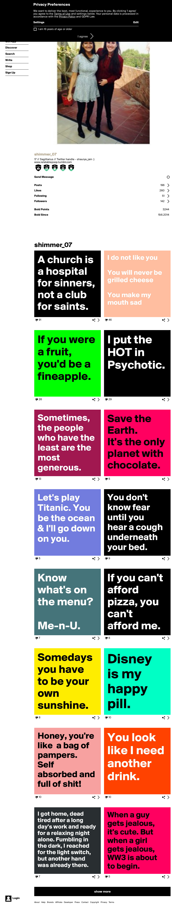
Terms (111, 902)
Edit (136, 22)
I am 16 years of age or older (55, 29)
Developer (68, 902)
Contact (84, 902)
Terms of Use (62, 13)
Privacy (104, 902)
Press (77, 902)
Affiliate (58, 902)
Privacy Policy (67, 16)
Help (43, 902)
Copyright (94, 902)
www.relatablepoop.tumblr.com (53, 162)
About (37, 902)
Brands (50, 902)
